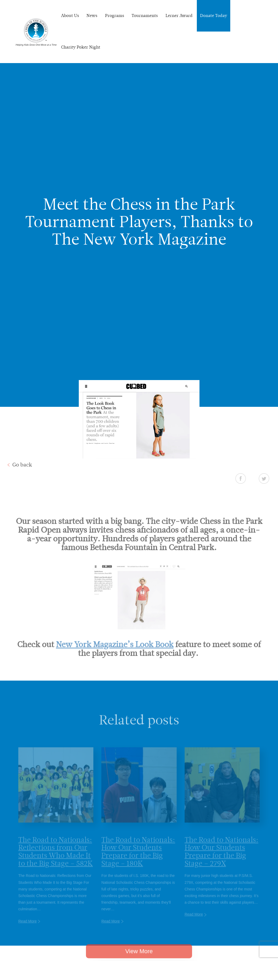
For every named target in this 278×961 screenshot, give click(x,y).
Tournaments (145, 15)
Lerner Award (179, 15)
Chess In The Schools (36, 32)
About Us (70, 15)
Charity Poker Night (80, 47)
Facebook (253, 478)
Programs (114, 15)
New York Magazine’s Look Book (114, 657)
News (91, 15)
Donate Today (213, 15)
